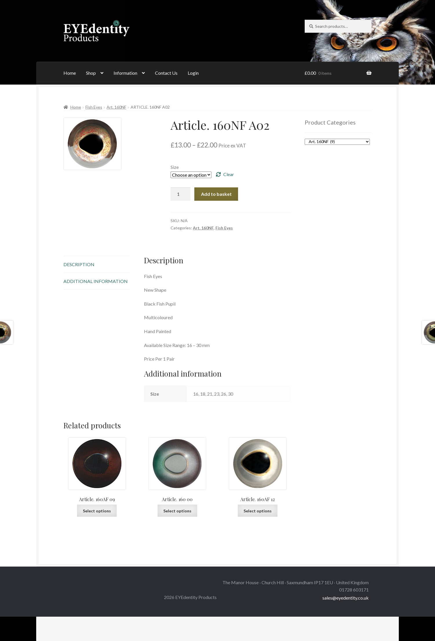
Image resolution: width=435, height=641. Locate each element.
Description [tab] (78, 264)
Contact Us (166, 73)
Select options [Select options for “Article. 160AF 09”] (97, 510)
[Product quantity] (180, 194)
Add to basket (216, 194)
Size (175, 167)
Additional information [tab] (95, 281)
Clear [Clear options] (228, 174)
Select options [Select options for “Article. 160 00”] (177, 510)
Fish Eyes (93, 107)
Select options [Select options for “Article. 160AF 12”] (258, 510)
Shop (91, 73)
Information (125, 73)
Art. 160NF (116, 107)
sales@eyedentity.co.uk (345, 597)
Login (193, 73)
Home (69, 73)
